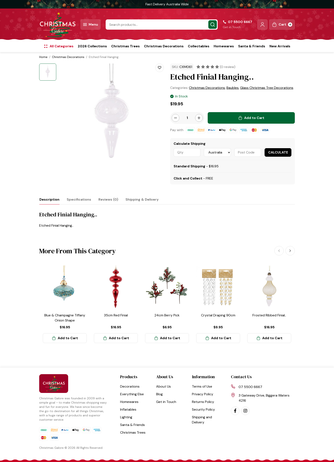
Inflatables (128, 409)
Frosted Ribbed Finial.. (269, 315)
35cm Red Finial (116, 315)
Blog (159, 394)
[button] (262, 24)
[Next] (290, 250)
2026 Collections (92, 46)
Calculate (278, 152)
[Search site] (212, 24)
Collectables (198, 46)
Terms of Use (202, 386)
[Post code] (247, 152)
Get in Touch (232, 27)
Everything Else (132, 394)
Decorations (130, 386)
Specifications (79, 199)
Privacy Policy (202, 394)
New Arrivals (279, 46)
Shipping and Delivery (202, 419)
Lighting (126, 417)
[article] (64, 304)
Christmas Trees (125, 46)
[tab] (49, 199)
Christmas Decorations (164, 46)
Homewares (224, 46)
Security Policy (203, 409)
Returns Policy (203, 402)
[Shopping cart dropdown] (282, 24)
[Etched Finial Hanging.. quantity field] (187, 118)
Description (49, 199)
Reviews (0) (108, 199)
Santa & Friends (251, 46)
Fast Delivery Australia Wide (167, 4)
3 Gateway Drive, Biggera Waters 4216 (264, 398)
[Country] (217, 152)
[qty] (187, 152)
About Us (163, 386)
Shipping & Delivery (142, 199)
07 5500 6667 (250, 387)
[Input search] (162, 24)
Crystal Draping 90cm (218, 315)
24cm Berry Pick (167, 315)
